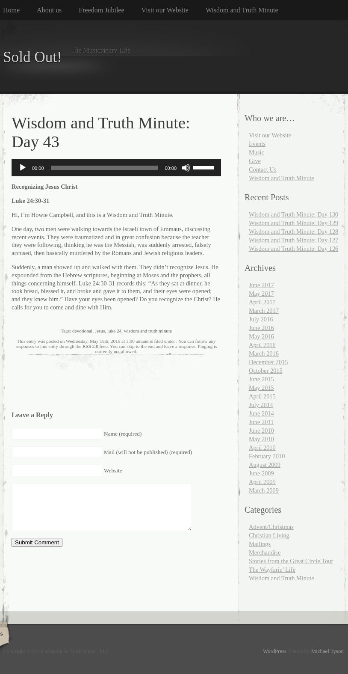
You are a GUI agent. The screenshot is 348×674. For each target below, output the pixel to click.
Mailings (260, 543)
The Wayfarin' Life (272, 569)
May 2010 (261, 439)
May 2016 (261, 336)
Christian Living (269, 535)
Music (256, 152)
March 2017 (264, 310)
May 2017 (261, 293)
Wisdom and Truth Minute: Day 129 (293, 223)
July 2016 (261, 319)
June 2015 (261, 379)
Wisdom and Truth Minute (242, 10)
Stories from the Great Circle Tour (291, 561)
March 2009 (264, 490)
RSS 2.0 (90, 346)
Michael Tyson (327, 651)
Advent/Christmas (271, 526)
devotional (82, 330)
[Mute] (186, 167)
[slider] (104, 168)
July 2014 (261, 404)
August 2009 (264, 464)
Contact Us (262, 169)
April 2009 (262, 481)
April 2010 (262, 447)
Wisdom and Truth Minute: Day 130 (293, 214)
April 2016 (262, 344)
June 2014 (261, 413)
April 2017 (262, 302)
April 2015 (262, 396)
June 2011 (261, 422)
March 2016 (264, 353)
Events (257, 143)
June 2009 (261, 473)
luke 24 (114, 330)
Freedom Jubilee (101, 10)
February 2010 (267, 456)
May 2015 (261, 387)
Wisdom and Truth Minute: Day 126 (293, 248)
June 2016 (261, 327)
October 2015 (266, 370)
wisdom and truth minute (148, 330)
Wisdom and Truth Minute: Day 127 (293, 240)
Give (255, 160)
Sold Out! (32, 57)
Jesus (100, 330)
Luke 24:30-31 (97, 283)
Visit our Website (165, 10)
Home (11, 10)
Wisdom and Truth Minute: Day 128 (293, 231)
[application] (116, 167)
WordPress (274, 651)
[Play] (22, 167)
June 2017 (261, 285)
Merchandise (264, 552)
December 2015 (268, 362)
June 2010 (261, 430)
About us (49, 10)
